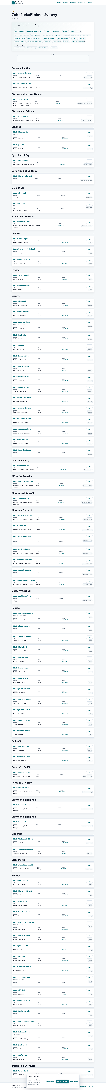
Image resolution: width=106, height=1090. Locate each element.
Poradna (89, 2)
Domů (59, 2)
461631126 (64, 197)
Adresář (65, 2)
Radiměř (82, 38)
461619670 (65, 370)
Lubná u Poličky (85, 35)
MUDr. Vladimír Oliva (21, 377)
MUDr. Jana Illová (19, 145)
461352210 (62, 529)
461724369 (65, 682)
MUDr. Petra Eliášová (21, 312)
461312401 (62, 584)
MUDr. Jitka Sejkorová (21, 710)
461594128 (65, 750)
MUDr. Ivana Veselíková (22, 429)
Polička (74, 38)
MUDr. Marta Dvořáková (22, 891)
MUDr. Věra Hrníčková (21, 912)
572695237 (65, 279)
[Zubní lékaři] (18, 2)
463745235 (63, 469)
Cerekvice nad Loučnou (22, 35)
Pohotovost (81, 2)
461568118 (65, 916)
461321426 (59, 103)
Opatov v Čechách (63, 38)
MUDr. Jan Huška (19, 335)
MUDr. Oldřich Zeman (21, 731)
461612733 (65, 305)
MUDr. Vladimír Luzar (21, 286)
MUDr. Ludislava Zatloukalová (24, 580)
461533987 (65, 994)
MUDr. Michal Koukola (21, 935)
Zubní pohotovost (20, 48)
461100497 (65, 360)
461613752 (61, 502)
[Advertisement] (53, 58)
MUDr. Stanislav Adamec (22, 636)
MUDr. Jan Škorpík (20, 1045)
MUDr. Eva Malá (19, 956)
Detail (89, 74)
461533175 (65, 949)
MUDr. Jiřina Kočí (19, 193)
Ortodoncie (54, 48)
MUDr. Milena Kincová (21, 222)
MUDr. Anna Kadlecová (22, 536)
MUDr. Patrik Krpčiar (21, 366)
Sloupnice (47, 42)
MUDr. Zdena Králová (21, 356)
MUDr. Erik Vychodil (20, 440)
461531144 (65, 1049)
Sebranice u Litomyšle (35, 42)
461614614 (65, 329)
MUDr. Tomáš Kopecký (21, 275)
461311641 (62, 574)
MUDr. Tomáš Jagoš (20, 99)
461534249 (65, 960)
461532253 (65, 884)
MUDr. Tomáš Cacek (20, 1071)
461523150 (65, 139)
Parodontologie (43, 48)
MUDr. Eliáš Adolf (19, 301)
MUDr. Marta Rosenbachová (24, 1021)
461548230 (61, 225)
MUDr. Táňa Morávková (22, 967)
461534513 (65, 970)
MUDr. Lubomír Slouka (21, 1032)
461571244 (65, 1059)
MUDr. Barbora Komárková (23, 922)
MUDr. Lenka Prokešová (22, 260)
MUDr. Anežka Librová (21, 549)
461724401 (65, 734)
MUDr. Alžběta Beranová (22, 515)
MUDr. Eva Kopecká (20, 160)
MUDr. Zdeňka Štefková (22, 596)
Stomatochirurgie (32, 48)
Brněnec (65, 32)
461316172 (62, 563)
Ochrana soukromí (81, 1086)
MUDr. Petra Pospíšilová (22, 398)
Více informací (74, 1081)
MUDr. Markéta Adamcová (23, 613)
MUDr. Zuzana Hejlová (21, 322)
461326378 (65, 242)
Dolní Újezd (35, 35)
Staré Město (57, 42)
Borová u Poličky (20, 32)
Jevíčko (58, 35)
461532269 (65, 905)
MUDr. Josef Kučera (20, 946)
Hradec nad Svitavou (47, 35)
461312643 (62, 543)
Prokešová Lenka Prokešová (24, 249)
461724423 (65, 724)
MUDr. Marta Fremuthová (23, 481)
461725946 (65, 651)
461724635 (65, 703)
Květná (66, 35)
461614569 (65, 433)
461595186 (62, 792)
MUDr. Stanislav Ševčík (22, 720)
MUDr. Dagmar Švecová (22, 73)
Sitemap (91, 1086)
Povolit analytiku (62, 1081)
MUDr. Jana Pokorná (21, 387)
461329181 (62, 485)
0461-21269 (65, 1004)
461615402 (65, 349)
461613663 (65, 339)
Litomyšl (74, 35)
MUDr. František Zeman (22, 450)
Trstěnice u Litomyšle (78, 42)
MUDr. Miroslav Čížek (21, 132)
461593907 (62, 600)
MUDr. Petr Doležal (20, 880)
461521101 (61, 120)
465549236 (65, 843)
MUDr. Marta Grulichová (22, 176)
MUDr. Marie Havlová (21, 647)
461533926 (65, 929)
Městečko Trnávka (20, 38)
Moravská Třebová (49, 38)
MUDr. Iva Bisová (19, 526)
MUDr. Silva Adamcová (21, 626)
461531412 (65, 895)
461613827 (65, 454)
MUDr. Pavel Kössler (21, 678)
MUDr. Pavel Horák (20, 901)
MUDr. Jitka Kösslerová (22, 689)
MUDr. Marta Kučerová (22, 699)
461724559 (65, 672)
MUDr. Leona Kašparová (22, 668)
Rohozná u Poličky (20, 42)
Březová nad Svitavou (53, 32)
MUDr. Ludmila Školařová (23, 560)
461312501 (64, 869)
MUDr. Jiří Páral (19, 990)
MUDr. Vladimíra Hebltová (23, 839)
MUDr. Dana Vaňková (21, 116)
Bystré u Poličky (76, 32)
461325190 (65, 253)
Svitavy (66, 42)
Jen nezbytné (50, 1081)
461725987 (65, 620)
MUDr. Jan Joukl (19, 345)
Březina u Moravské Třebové (36, 32)
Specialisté (73, 2)
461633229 (60, 180)
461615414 (65, 391)
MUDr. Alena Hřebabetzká (23, 865)
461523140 (65, 149)
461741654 (63, 164)
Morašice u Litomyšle (35, 38)
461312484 (62, 519)
